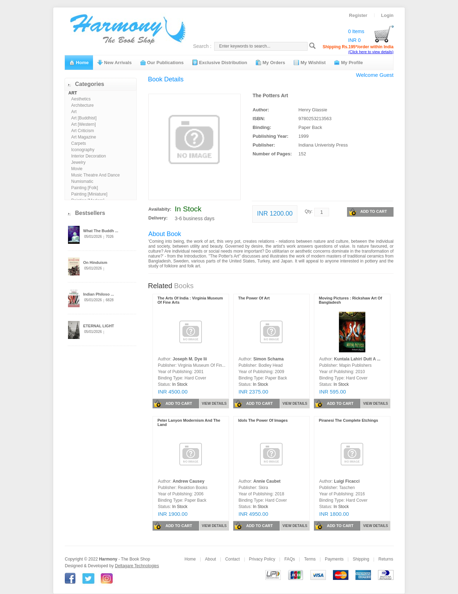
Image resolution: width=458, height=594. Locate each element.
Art (73, 111)
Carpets (78, 143)
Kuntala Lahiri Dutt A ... (357, 359)
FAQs (289, 559)
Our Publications (162, 62)
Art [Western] (83, 124)
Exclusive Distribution (219, 62)
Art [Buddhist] (84, 118)
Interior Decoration (88, 156)
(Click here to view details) (371, 52)
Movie (76, 168)
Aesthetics (81, 99)
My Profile (348, 62)
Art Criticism (82, 130)
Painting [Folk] (84, 187)
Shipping (361, 559)
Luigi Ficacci (347, 481)
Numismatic (82, 181)
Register (358, 15)
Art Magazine (83, 137)
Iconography (82, 149)
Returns (385, 559)
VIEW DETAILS (214, 404)
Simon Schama (268, 359)
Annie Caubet (266, 481)
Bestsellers (90, 213)
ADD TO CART (368, 212)
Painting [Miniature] (89, 194)
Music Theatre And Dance (95, 175)
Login (387, 15)
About (210, 559)
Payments (334, 559)
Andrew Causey (188, 481)
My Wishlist (309, 62)
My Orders (270, 62)
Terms (310, 559)
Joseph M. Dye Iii (190, 359)
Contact (232, 559)
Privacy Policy (262, 559)
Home (79, 62)
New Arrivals (114, 62)
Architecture (82, 105)
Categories (89, 84)
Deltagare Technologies (137, 565)
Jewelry (78, 162)
